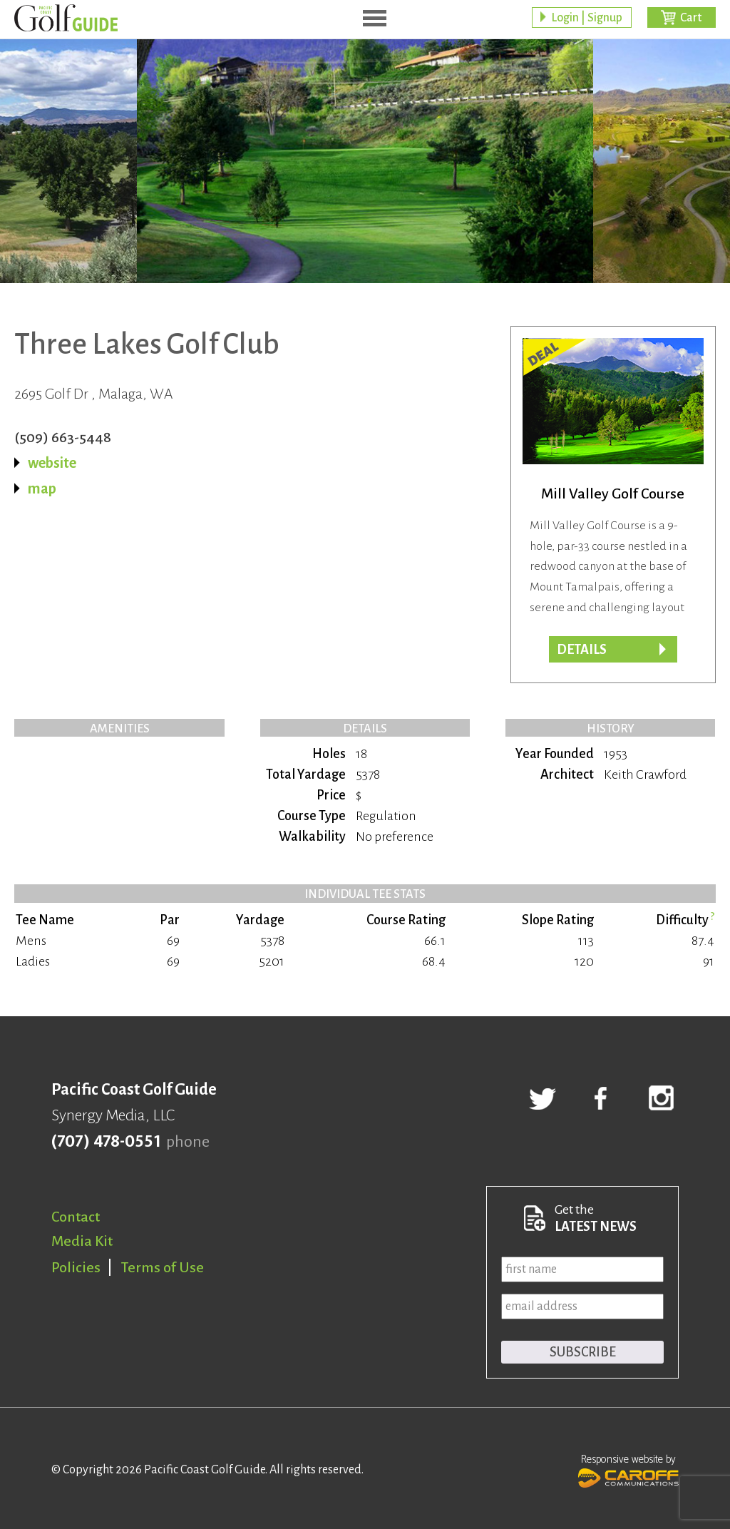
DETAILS (582, 650)
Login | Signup (586, 17)
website (52, 463)
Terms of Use (162, 1267)
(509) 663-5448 (62, 437)
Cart (690, 17)
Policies (76, 1267)
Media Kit (82, 1241)
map (42, 488)
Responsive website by (628, 1469)
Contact (75, 1216)
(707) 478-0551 (105, 1141)
